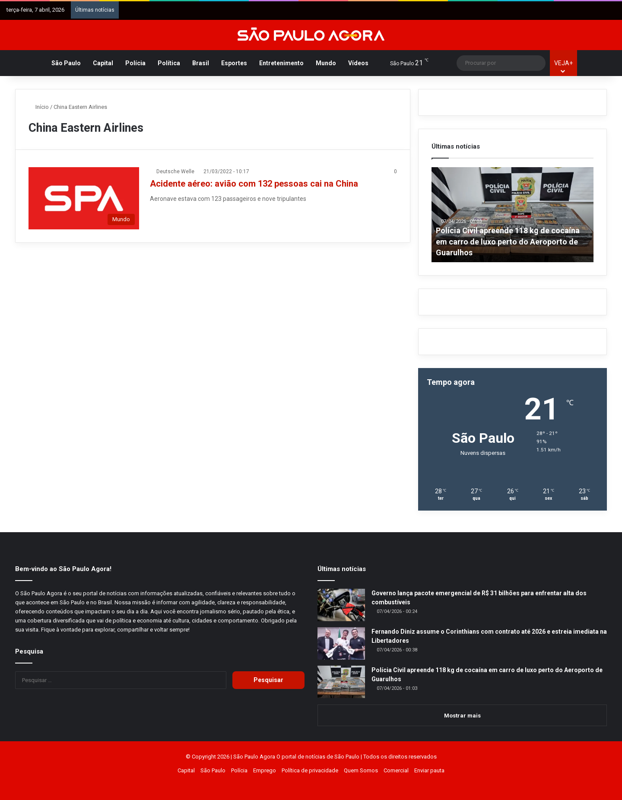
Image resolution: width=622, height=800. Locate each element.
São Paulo (66, 63)
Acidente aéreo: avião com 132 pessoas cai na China (254, 183)
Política (169, 63)
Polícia (135, 63)
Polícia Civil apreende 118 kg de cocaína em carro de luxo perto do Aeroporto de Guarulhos (508, 241)
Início (39, 107)
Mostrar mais (462, 715)
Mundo (326, 63)
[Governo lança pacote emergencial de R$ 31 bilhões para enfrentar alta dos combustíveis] (341, 605)
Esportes (234, 63)
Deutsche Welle (175, 171)
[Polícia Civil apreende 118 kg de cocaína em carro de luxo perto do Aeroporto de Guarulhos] (341, 682)
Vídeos (358, 63)
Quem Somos (361, 770)
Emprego (264, 770)
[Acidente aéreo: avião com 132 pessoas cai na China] (84, 198)
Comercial (396, 770)
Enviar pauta (429, 770)
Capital (103, 63)
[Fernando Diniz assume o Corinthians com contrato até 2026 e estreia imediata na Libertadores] (341, 643)
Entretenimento (281, 63)
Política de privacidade (310, 770)
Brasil (200, 63)
